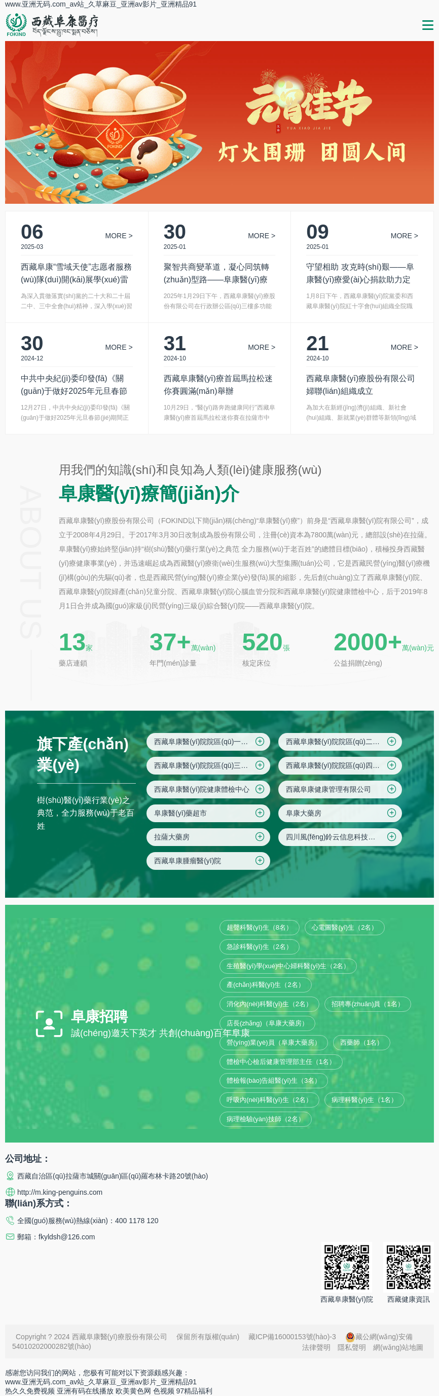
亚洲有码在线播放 (85, 1391)
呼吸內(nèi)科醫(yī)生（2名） (269, 1100)
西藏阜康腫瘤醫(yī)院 (210, 861)
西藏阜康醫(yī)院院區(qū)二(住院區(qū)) (344, 742)
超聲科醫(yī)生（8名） (259, 927)
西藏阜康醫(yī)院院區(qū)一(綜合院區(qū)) (212, 742)
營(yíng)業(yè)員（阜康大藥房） (274, 1042)
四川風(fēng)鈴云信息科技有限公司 (342, 837)
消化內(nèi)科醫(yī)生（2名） (269, 1004)
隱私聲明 (352, 1347)
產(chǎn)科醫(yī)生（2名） (266, 984)
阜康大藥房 (342, 813)
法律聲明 (316, 1347)
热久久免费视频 (30, 1391)
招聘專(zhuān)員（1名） (368, 1004)
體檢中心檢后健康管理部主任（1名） (281, 1062)
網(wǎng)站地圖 (398, 1347)
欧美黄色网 (133, 1391)
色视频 (163, 1391)
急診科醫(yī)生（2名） (259, 946)
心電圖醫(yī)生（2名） (345, 927)
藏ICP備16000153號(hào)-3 (292, 1337)
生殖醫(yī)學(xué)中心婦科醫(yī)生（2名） (288, 966)
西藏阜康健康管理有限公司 (342, 789)
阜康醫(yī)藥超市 (210, 813)
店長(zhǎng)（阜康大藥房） (267, 1023)
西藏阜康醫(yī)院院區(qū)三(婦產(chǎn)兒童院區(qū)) (212, 765)
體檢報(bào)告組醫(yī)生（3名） (274, 1080)
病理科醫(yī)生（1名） (364, 1100)
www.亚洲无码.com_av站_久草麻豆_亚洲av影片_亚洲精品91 (101, 4)
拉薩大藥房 (210, 837)
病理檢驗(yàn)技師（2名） (266, 1119)
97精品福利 (194, 1391)
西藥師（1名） (361, 1042)
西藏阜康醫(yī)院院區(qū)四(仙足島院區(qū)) (344, 765)
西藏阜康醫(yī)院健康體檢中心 (210, 789)
